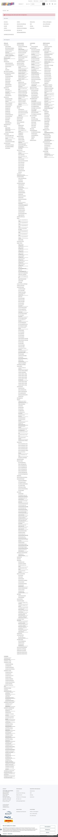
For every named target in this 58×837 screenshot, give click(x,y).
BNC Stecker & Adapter (9, 48)
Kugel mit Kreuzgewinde (23, 272)
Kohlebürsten (7, 77)
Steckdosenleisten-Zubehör (21, 571)
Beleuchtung (45, 44)
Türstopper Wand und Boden (48, 156)
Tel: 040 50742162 (52, 1)
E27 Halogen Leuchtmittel (36, 104)
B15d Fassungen (21, 298)
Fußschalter (20, 576)
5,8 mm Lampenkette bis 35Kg (23, 232)
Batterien (5, 59)
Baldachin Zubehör (22, 101)
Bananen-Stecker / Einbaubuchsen (7, 57)
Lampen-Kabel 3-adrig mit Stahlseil (22, 379)
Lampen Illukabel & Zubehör (22, 368)
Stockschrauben (21, 542)
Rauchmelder (7, 112)
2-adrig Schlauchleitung (9, 668)
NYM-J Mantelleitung (22, 178)
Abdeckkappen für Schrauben (47, 52)
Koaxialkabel (7, 148)
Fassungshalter (21, 333)
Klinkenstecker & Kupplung (8, 52)
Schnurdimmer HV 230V (22, 111)
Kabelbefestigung (21, 192)
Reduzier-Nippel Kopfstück (21, 142)
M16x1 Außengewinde (22, 469)
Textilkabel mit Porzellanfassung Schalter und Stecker (9, 760)
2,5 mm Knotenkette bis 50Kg (22, 234)
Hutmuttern (20, 405)
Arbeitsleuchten (21, 388)
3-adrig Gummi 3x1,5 (9, 675)
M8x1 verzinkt (21, 168)
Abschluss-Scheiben (21, 61)
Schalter (5, 126)
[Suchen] (36, 4)
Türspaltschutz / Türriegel (47, 147)
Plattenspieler (8, 81)
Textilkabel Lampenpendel (9, 707)
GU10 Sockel (33, 122)
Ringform (33, 136)
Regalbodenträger (46, 134)
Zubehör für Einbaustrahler (21, 360)
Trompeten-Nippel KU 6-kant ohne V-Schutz (23, 625)
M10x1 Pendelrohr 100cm (23, 450)
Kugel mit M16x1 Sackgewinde (21, 265)
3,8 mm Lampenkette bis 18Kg (23, 226)
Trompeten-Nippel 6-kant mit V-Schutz (23, 611)
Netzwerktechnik (7, 124)
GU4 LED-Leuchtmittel (35, 77)
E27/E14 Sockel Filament (35, 120)
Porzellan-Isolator (21, 210)
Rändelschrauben (20, 459)
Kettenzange (20, 239)
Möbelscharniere (47, 68)
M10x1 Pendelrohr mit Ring (22, 455)
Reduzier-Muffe (21, 139)
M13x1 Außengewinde (22, 467)
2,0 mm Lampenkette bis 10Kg (23, 220)
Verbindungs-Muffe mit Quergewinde (22, 146)
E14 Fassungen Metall (22, 307)
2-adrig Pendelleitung (9, 667)
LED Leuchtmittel (33, 48)
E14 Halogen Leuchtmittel (36, 102)
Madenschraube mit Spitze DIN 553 (22, 526)
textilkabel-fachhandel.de (9, 34)
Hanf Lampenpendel (22, 389)
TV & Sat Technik (7, 143)
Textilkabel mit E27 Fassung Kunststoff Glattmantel (9, 739)
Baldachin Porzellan (22, 100)
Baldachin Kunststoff (22, 83)
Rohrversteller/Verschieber (22, 477)
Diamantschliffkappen (22, 480)
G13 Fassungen (21, 335)
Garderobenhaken (47, 57)
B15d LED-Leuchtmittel (35, 49)
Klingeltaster (7, 109)
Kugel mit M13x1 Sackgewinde (21, 262)
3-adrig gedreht (8, 673)
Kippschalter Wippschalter (7, 128)
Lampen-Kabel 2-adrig (22, 375)
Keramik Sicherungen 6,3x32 (9, 138)
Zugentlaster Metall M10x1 (22, 652)
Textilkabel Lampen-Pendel (9, 702)
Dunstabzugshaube (9, 76)
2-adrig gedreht (8, 665)
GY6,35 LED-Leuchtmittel (36, 79)
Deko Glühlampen (33, 87)
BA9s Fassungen (21, 301)
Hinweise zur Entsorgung (22, 28)
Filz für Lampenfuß (20, 122)
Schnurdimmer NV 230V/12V (21, 115)
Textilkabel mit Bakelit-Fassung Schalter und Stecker (9, 718)
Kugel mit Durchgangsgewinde (22, 270)
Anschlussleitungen (20, 64)
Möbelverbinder (47, 71)
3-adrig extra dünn (8, 672)
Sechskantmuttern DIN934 (21, 427)
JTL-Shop (52, 835)
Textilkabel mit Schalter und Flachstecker (9, 774)
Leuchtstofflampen (33, 130)
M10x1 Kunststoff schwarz (21, 152)
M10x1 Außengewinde (22, 465)
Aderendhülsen (21, 184)
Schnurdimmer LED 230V (23, 112)
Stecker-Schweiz (21, 589)
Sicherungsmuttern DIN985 (22, 438)
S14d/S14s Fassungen (22, 355)
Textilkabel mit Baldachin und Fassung (10, 721)
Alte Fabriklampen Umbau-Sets (21, 294)
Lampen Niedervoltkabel (23, 370)
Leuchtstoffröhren (34, 135)
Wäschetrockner (8, 84)
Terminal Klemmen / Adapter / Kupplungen (9, 55)
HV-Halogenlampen (33, 98)
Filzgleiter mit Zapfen (48, 89)
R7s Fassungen (21, 353)
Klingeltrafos (7, 111)
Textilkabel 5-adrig (7, 688)
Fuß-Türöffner (47, 118)
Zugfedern (46, 83)
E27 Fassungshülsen (22, 322)
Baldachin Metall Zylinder (21, 98)
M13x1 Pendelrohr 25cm (23, 443)
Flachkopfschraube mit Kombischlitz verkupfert (22, 496)
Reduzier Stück (20, 460)
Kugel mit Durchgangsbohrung (22, 268)
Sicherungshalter (8, 139)
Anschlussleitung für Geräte (22, 67)
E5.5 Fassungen (21, 331)
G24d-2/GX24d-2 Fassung (23, 338)
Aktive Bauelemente (9, 63)
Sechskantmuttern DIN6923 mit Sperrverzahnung (21, 423)
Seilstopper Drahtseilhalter (22, 552)
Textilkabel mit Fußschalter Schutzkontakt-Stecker (9, 696)
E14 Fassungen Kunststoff (21, 305)
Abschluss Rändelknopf (22, 50)
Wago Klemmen (21, 215)
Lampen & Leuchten (48, 46)
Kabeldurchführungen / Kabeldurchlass (48, 61)
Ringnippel (19, 475)
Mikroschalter (8, 130)
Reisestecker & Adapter (22, 580)
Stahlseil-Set (19, 557)
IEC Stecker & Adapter (9, 146)
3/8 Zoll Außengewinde (22, 472)
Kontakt (41, 1)
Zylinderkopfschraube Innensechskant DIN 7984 (23, 545)
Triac (6, 68)
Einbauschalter (20, 118)
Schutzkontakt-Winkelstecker (21, 586)
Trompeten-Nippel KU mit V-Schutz (22, 628)
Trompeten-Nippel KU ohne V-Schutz (22, 631)
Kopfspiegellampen (35, 96)
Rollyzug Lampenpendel (22, 394)
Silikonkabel (20, 181)
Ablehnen (47, 832)
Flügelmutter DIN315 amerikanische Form (22, 402)
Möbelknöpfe (46, 121)
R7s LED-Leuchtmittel (35, 82)
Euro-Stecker (20, 575)
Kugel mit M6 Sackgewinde (20, 254)
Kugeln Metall (19, 242)
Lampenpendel (20, 386)
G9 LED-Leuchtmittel (35, 76)
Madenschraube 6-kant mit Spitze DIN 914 (22, 517)
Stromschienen (20, 599)
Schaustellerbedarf (20, 478)
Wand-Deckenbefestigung (22, 647)
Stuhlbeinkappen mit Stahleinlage (48, 106)
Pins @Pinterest (46, 26)
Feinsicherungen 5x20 (9, 135)
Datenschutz (10, 833)
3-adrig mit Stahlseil (9, 678)
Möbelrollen (46, 66)
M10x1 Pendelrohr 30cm (23, 447)
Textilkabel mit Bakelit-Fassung (9, 714)
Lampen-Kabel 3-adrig (22, 377)
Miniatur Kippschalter (9, 132)
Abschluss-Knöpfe (20, 44)
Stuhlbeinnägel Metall (48, 108)
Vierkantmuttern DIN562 (23, 440)
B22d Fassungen (21, 299)
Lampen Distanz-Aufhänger (22, 283)
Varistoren (7, 69)
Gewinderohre (19, 150)
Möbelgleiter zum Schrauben (47, 97)
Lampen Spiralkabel (22, 372)
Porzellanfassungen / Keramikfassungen (22, 352)
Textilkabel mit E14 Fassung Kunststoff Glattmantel (9, 729)
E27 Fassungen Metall (22, 318)
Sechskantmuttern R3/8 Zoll (22, 435)
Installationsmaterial (21, 183)
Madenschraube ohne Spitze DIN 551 (22, 528)
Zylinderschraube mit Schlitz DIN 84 (22, 550)
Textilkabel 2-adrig (7, 662)
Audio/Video (6, 44)
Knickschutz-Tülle (20, 241)
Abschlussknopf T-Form (22, 57)
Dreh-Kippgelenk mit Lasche (22, 131)
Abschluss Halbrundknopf (21, 49)
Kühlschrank (7, 79)
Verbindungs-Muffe (22, 144)
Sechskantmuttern (21, 417)
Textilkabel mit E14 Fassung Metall (8, 732)
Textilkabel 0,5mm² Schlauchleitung (7, 658)
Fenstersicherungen (48, 143)
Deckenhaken (20, 493)
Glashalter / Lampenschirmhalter (21, 174)
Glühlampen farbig (22, 487)
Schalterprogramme (9, 114)
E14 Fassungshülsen (22, 309)
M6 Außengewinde (21, 462)
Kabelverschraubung (22, 199)
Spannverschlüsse (47, 76)
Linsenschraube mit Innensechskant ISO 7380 (23, 506)
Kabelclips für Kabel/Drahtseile (21, 555)
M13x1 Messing (21, 162)
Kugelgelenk (20, 134)
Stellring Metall (21, 597)
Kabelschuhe (20, 197)
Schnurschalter (21, 581)
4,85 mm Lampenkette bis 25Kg (22, 229)
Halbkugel (20, 282)
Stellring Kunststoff (22, 595)
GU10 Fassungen (21, 344)
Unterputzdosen (21, 211)
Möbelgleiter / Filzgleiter (47, 84)
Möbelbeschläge (46, 49)
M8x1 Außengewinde (22, 464)
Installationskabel (8, 104)
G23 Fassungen (21, 336)
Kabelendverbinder (22, 195)
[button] (47, 4)
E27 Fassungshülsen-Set (23, 324)
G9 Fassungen (21, 343)
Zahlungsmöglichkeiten (21, 32)
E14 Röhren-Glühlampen (23, 483)
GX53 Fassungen (21, 346)
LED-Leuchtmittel (34, 46)
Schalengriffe (46, 124)
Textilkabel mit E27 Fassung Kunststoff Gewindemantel (9, 735)
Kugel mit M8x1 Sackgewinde (21, 256)
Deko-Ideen (7, 89)
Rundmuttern (21, 408)
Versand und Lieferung (21, 23)
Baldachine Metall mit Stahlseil (22, 104)
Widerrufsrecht (20, 26)
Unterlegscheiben (20, 634)
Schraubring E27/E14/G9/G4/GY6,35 (22, 358)
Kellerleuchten (8, 106)
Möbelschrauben (47, 70)
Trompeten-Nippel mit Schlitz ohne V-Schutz (22, 617)
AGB (31, 23)
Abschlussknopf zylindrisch (21, 59)
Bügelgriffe (46, 113)
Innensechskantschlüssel (23, 503)
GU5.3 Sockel (33, 123)
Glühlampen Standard (34, 88)
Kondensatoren (8, 66)
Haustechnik (6, 87)
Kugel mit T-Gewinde (22, 274)
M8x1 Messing (21, 167)
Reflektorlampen (33, 140)
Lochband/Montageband (23, 205)
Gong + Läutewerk (8, 103)
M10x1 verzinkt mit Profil (23, 160)
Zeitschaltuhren (8, 95)
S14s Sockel (33, 127)
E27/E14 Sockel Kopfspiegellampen (35, 72)
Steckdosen (19, 560)
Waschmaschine (8, 86)
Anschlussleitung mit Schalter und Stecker (22, 70)
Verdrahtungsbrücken (22, 213)
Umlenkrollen (19, 633)
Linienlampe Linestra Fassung (22, 349)
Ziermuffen (20, 148)
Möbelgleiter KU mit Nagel (48, 92)
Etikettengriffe (47, 114)
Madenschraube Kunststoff (21, 523)
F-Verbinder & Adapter (9, 144)
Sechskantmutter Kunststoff (21, 413)
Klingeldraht (7, 108)
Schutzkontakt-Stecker (22, 583)
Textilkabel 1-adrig (7, 660)
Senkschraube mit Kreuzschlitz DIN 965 (22, 537)
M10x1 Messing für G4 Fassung (22, 157)
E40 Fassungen (21, 330)
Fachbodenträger (47, 135)
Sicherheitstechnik (46, 141)
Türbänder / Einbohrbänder (47, 153)
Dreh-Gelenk (20, 126)
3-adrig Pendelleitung (9, 680)
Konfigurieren (47, 829)
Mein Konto (36, 1)
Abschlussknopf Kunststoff (21, 55)
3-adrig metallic (8, 677)
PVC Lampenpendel (22, 393)
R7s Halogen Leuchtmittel (36, 114)
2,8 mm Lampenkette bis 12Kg (23, 223)
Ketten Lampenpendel (22, 391)
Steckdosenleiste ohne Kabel (22, 569)
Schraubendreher (8, 116)
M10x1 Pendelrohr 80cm (23, 448)
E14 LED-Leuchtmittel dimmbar (35, 53)
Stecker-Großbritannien (22, 588)
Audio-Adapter (8, 46)
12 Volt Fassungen (21, 288)
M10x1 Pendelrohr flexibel (21, 452)
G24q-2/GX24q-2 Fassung (23, 340)
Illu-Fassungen (21, 490)
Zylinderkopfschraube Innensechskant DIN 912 (23, 547)
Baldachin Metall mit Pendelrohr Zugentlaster (23, 95)
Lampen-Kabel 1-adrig (22, 373)
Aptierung (20, 296)
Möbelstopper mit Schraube (47, 100)
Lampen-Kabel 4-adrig (22, 381)
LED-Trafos (33, 80)
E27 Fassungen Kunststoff (21, 316)
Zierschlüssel (46, 81)
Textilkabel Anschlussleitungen (7, 690)
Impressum (5, 833)
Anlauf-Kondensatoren (9, 64)
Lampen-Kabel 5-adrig (22, 383)
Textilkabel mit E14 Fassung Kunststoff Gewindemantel (9, 725)
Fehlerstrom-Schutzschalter (21, 187)
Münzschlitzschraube (22, 530)
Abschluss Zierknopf (22, 52)
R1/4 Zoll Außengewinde (23, 473)
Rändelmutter (21, 407)
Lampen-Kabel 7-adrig (22, 384)
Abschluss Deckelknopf (22, 46)
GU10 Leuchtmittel (34, 112)
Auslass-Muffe (21, 137)
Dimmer (18, 107)
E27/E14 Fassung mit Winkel (22, 328)
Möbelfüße (46, 63)
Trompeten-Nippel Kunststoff (20, 620)
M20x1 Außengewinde (22, 470)
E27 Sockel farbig (21, 485)
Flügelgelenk (20, 133)
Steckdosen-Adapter (22, 563)
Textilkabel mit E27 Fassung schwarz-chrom (9, 746)
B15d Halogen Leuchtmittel (34, 101)
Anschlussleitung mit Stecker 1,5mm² (22, 78)
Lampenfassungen (20, 287)
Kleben (19, 200)
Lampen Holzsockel (20, 285)
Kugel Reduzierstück (22, 278)
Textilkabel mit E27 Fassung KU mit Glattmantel (8, 705)
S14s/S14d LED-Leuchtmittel (34, 85)
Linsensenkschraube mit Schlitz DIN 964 (23, 514)
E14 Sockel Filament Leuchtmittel (35, 56)
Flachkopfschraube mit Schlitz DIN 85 (22, 498)
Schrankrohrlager (47, 75)
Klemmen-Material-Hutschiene (22, 203)
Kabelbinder (20, 194)
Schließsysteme (47, 145)
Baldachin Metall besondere (21, 86)
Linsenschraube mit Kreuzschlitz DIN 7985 (22, 509)
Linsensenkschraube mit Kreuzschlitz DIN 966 (23, 511)
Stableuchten (20, 396)
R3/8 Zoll (20, 172)
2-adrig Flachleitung (9, 664)
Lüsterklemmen (21, 206)
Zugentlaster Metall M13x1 (22, 653)
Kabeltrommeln (21, 642)
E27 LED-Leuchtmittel (35, 58)
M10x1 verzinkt (21, 159)
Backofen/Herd (8, 74)
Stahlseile (19, 558)
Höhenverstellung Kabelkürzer (8, 710)
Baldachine (19, 80)
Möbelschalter (47, 48)
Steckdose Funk (21, 561)
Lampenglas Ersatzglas (21, 364)
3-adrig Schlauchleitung (9, 682)
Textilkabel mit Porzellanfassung (8, 757)
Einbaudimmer (21, 109)
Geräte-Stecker (21, 578)
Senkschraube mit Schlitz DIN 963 (23, 540)
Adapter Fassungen (22, 292)
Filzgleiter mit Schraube (48, 88)
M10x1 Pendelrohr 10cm (23, 445)
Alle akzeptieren (47, 826)
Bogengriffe (46, 111)
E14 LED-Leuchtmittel (35, 51)
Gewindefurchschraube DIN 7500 (22, 501)
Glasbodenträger (47, 137)
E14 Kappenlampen (22, 482)
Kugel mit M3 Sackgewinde (20, 245)
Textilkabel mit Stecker (9, 766)
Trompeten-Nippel (20, 600)
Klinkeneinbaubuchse (9, 49)
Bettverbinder (47, 55)
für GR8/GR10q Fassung (35, 132)
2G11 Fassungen (21, 290)
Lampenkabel (19, 366)
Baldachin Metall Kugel (22, 92)
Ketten (18, 218)
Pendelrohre (19, 442)
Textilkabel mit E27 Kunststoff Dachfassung (9, 749)
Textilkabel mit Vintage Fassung (9, 768)
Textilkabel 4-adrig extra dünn (8, 686)
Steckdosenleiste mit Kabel (22, 566)
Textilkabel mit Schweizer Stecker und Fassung (10, 764)
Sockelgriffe (46, 126)
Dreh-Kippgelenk (21, 128)
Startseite (30, 1)
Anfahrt (46, 1)
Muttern (18, 399)
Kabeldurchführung (21, 216)
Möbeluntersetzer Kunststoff (47, 103)
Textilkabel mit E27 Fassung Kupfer (8, 743)
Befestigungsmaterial (48, 54)
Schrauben (19, 491)
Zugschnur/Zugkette (22, 362)
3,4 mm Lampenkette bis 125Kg (23, 237)
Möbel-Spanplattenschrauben (48, 132)
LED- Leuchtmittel (33, 115)
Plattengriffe (46, 123)
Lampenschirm (8, 712)
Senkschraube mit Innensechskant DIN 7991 (23, 534)
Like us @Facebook (46, 23)
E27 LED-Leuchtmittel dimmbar (35, 61)
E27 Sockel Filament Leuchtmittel (35, 69)
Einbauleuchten (20, 117)
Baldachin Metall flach (22, 91)
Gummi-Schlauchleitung (23, 488)
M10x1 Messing (21, 154)
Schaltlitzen (20, 179)
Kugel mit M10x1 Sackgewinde (21, 259)
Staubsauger (7, 82)
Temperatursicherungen (10, 141)
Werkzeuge (7, 119)
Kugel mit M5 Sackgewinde (20, 251)
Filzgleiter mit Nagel (48, 86)
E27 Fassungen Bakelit (22, 313)
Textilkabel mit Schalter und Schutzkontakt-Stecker (9, 777)
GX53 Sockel (33, 125)
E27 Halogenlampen (35, 106)
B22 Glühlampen (34, 91)
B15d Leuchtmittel (34, 90)
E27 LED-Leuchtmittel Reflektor (35, 64)
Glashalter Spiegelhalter (49, 59)
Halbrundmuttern (21, 404)
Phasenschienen (21, 208)
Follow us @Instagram (47, 21)
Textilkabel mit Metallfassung (8, 754)
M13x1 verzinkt (21, 163)
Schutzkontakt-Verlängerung (21, 645)
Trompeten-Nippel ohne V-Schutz (23, 603)
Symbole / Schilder (47, 78)
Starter (32, 138)
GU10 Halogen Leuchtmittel (34, 110)
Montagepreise (20, 397)
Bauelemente (6, 61)
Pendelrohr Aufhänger (22, 457)
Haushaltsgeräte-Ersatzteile (9, 72)
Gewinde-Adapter (20, 136)
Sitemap (31, 26)
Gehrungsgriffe (47, 119)
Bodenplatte (19, 106)
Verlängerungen (20, 639)
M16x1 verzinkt (21, 165)
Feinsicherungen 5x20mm (8, 101)
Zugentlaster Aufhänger (21, 648)
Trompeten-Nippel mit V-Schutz (23, 606)
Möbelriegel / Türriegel (48, 65)
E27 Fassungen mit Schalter (21, 320)
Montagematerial (47, 73)
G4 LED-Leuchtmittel (35, 74)
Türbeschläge (45, 151)
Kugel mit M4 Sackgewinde (20, 248)
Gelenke (18, 123)
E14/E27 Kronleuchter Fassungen (22, 311)
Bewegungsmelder (8, 98)
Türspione (46, 149)
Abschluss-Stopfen (20, 63)
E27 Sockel (33, 117)
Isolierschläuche (21, 190)
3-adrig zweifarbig (8, 683)
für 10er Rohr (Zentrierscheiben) (21, 637)
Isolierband (20, 189)
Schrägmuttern (21, 410)
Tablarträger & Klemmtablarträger (48, 139)
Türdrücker (46, 128)
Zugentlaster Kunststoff (21, 650)
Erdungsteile (19, 120)
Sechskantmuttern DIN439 (21, 420)
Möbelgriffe (45, 109)
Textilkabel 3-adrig (7, 670)
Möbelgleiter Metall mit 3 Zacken (49, 95)
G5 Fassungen (21, 341)
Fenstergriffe (46, 116)
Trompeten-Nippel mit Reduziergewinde (22, 614)
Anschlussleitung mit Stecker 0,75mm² (22, 72)
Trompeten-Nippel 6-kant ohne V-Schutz (23, 608)
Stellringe (19, 594)
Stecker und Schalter (21, 573)
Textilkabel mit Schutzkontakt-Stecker (9, 700)
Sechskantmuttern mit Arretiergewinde (22, 430)
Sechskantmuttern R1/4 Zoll (22, 432)
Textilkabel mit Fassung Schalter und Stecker (9, 751)
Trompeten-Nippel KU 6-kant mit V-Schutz (23, 622)
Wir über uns (19, 30)
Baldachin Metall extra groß (22, 89)
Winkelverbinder (47, 79)
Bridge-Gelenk (21, 125)
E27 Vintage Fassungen (22, 325)
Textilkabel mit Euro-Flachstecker (9, 693)
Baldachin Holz (21, 82)
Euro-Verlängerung (22, 641)
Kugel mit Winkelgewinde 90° (23, 277)
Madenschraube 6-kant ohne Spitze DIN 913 (22, 520)
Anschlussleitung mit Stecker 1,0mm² (22, 75)
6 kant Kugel (20, 280)
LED (30, 44)
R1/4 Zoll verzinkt (21, 170)
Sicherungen (7, 117)
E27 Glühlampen (34, 95)
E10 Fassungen (21, 303)
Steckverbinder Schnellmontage (21, 592)
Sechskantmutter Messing (21, 415)
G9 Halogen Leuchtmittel (36, 107)
